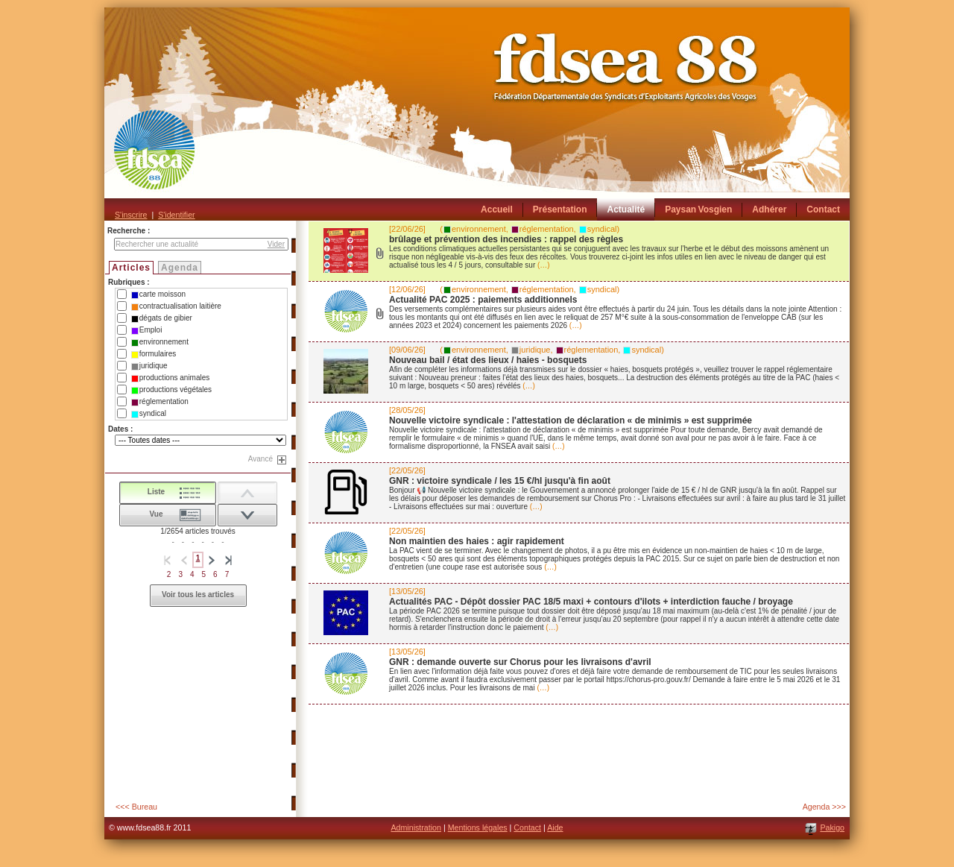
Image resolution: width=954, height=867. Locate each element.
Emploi (146, 330)
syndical (148, 413)
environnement (160, 342)
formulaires (153, 354)
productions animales (170, 377)
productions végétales (171, 389)
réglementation (160, 401)
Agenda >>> (824, 806)
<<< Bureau (136, 806)
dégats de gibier (161, 318)
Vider (276, 244)
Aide (555, 827)
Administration (416, 827)
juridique (149, 366)
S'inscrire (131, 214)
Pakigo (832, 827)
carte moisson (158, 294)
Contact (527, 827)
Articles (131, 267)
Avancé (260, 459)
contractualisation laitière (176, 306)
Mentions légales (478, 827)
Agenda (179, 267)
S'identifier (176, 214)
